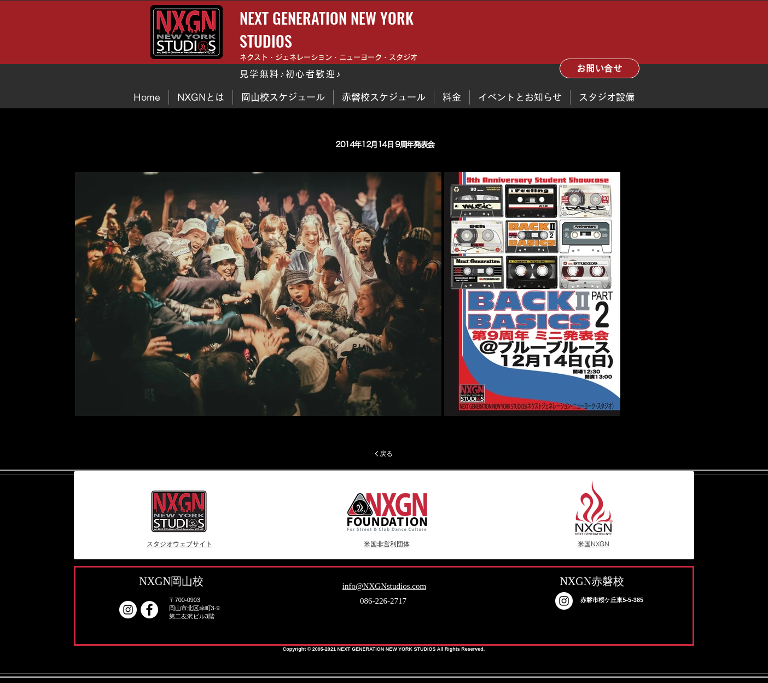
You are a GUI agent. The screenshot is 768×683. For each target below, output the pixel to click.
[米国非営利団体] (387, 544)
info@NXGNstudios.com (384, 586)
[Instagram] (128, 609)
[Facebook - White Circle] (149, 609)
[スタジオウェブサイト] (179, 544)
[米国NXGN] (593, 544)
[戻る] (383, 454)
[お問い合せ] (599, 68)
